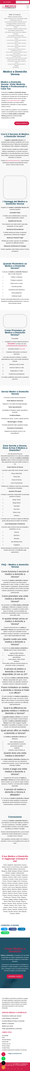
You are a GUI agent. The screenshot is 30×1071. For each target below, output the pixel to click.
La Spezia (11, 885)
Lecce (21, 885)
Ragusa (23, 897)
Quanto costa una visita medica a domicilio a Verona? (16, 47)
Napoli (9, 891)
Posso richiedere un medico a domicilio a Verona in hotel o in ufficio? (16, 53)
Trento (10, 907)
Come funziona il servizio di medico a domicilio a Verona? (17, 38)
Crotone (11, 879)
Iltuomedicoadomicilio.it (14, 100)
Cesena (10, 877)
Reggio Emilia (23, 899)
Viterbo (17, 913)
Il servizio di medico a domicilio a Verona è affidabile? (16, 65)
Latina (16, 885)
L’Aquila (4, 885)
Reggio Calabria (13, 899)
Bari (6, 869)
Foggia (15, 881)
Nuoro (19, 891)
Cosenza (24, 877)
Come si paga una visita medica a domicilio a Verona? (16, 62)
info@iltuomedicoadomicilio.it (17, 345)
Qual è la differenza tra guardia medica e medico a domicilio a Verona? (16, 56)
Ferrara (25, 879)
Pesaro (4, 895)
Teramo (11, 905)
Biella (9, 871)
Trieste (20, 907)
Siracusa (19, 903)
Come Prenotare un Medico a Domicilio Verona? (16, 28)
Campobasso (6, 875)
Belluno (15, 869)
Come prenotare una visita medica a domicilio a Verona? (16, 41)
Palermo (10, 893)
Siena (14, 903)
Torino (20, 905)
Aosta (5, 865)
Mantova (24, 887)
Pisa (21, 895)
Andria (4, 867)
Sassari (4, 903)
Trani (24, 905)
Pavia (20, 893)
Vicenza (12, 913)
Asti (21, 867)
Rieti (9, 901)
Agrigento (10, 865)
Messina (14, 889)
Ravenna (5, 899)
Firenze (9, 881)
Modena (25, 889)
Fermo (5, 881)
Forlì (19, 881)
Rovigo (18, 901)
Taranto (6, 905)
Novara (14, 891)
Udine (24, 907)
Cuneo (16, 879)
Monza (5, 891)
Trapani (5, 907)
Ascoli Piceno (15, 867)
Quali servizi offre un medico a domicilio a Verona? (16, 57)
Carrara (13, 875)
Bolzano (20, 871)
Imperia (21, 883)
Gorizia (9, 883)
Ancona (24, 865)
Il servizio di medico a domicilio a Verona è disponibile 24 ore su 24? (16, 50)
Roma (13, 901)
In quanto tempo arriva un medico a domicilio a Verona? (16, 44)
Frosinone (24, 881)
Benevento (21, 869)
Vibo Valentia (22, 911)
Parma (16, 893)
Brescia (25, 871)
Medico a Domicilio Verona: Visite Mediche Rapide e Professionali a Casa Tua (15, 19)
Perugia (25, 893)
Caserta (18, 875)
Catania (4, 877)
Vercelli (10, 911)
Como (19, 877)
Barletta (10, 869)
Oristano (24, 891)
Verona (15, 911)
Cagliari (13, 873)
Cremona (5, 879)
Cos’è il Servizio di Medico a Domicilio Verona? (16, 22)
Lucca (13, 887)
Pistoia (25, 895)
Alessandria (17, 865)
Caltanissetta (20, 873)
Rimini (6, 901)
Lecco (25, 885)
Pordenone (7, 897)
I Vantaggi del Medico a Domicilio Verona (15, 23)
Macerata (18, 887)
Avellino (25, 867)
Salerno (23, 901)
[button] (27, 6)
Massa (4, 889)
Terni (15, 905)
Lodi (9, 887)
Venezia (14, 909)
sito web (22, 349)
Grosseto (15, 883)
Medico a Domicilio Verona (15, 16)
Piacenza (16, 895)
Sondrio (25, 903)
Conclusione (16, 67)
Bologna (14, 871)
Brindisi (8, 873)
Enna (20, 879)
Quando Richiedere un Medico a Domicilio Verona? (16, 26)
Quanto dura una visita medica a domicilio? (17, 59)
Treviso (15, 907)
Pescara (10, 895)
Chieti (15, 877)
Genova (4, 883)
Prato (18, 897)
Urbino (5, 909)
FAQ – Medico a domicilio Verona (16, 35)
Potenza (13, 897)
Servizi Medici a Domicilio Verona (16, 30)
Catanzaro (25, 875)
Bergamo (4, 871)
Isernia (26, 883)
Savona (9, 903)
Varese (9, 909)
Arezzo (8, 867)
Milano (20, 889)
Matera (9, 889)
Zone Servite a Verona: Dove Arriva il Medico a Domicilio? (16, 33)
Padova (4, 893)
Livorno (5, 887)
